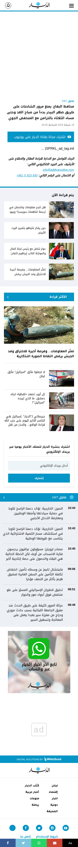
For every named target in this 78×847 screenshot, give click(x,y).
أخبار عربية (32, 791)
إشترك (39, 478)
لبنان (55, 785)
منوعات (34, 798)
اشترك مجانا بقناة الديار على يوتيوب (42, 137)
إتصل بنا (25, 836)
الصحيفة (52, 811)
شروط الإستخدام (47, 836)
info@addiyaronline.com (58, 170)
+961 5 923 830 (27, 175)
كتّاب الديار (32, 785)
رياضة (35, 804)
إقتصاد (53, 791)
